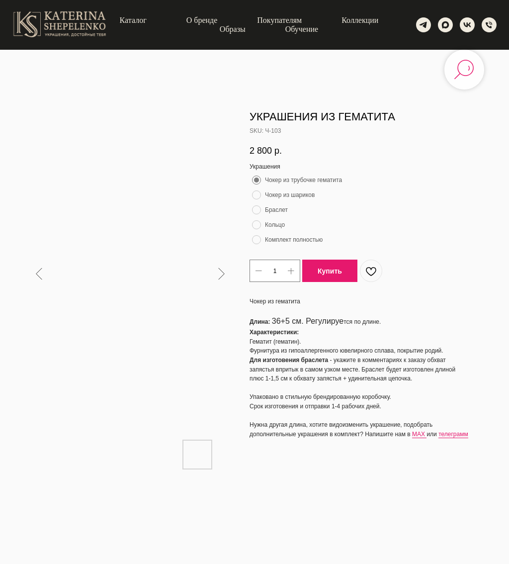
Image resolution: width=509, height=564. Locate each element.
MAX (419, 434)
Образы (233, 29)
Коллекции (359, 20)
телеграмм (453, 434)
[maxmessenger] (445, 24)
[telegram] (423, 24)
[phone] (489, 24)
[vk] (467, 24)
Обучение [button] (301, 29)
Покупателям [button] (279, 20)
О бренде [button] (202, 20)
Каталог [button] (133, 20)
